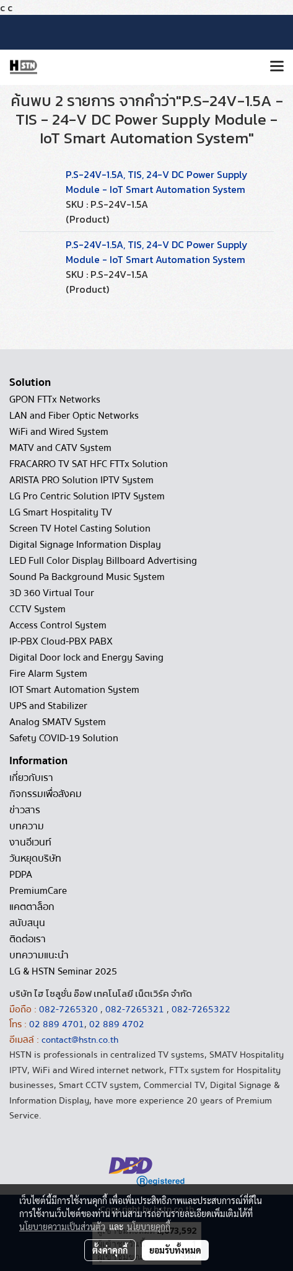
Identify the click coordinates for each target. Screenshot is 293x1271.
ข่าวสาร (24, 810)
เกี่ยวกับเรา (31, 778)
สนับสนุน (27, 923)
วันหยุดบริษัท (35, 858)
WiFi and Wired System (58, 432)
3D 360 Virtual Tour (51, 593)
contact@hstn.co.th (80, 1039)
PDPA (20, 875)
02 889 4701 (56, 1024)
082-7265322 (201, 1009)
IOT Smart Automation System (74, 690)
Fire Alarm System (48, 674)
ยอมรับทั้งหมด (175, 1249)
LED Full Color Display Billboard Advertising (103, 561)
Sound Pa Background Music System (87, 577)
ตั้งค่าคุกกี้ (110, 1249)
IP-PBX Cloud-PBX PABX (61, 641)
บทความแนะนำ (39, 955)
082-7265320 (69, 1009)
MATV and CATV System (60, 448)
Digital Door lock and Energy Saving (86, 657)
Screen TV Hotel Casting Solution (80, 528)
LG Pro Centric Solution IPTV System (87, 496)
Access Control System (58, 625)
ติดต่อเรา (27, 939)
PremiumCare (38, 891)
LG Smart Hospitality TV (60, 512)
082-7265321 (134, 1009)
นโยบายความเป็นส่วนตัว (62, 1226)
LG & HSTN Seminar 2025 (63, 971)
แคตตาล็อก (32, 907)
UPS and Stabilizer (48, 706)
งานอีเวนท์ (30, 842)
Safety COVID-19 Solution (63, 738)
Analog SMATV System (57, 722)
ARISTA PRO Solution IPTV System (81, 480)
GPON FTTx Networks (54, 399)
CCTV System (37, 609)
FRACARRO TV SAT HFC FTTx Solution (88, 464)
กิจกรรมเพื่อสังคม (45, 794)
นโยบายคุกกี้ (148, 1226)
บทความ (26, 826)
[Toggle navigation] (277, 67)
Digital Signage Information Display (85, 545)
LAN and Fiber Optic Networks (74, 416)
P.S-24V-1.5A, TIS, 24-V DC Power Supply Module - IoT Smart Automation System (157, 182)
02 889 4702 (116, 1024)
